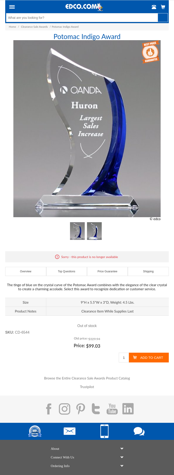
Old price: (80, 338)
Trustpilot (87, 387)
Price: (79, 345)
